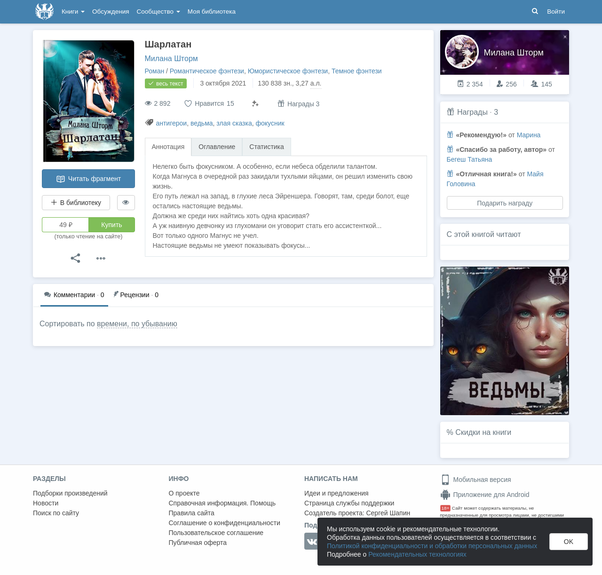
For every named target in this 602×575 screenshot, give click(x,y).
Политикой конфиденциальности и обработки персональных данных (432, 546)
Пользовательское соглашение (216, 532)
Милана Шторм (171, 59)
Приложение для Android (485, 494)
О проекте (184, 493)
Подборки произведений (70, 493)
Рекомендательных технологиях (417, 554)
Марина (529, 135)
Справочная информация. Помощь (222, 503)
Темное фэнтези (357, 71)
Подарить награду (504, 203)
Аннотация (168, 146)
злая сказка (234, 123)
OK (568, 541)
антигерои (171, 123)
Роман (155, 71)
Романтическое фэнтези (207, 71)
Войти (556, 11)
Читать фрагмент (88, 179)
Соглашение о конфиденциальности (224, 523)
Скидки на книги (483, 432)
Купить (111, 224)
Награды (472, 112)
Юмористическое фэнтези (288, 71)
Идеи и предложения (336, 493)
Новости (45, 503)
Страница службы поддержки (349, 503)
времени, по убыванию (137, 324)
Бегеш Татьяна (469, 159)
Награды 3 (298, 104)
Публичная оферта (198, 542)
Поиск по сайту (56, 513)
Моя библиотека (212, 11)
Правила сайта (191, 513)
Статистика (266, 146)
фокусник (270, 123)
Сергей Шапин (388, 513)
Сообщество (158, 11)
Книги (73, 11)
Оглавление (216, 146)
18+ (446, 508)
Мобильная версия (475, 479)
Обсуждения (110, 11)
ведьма (201, 123)
